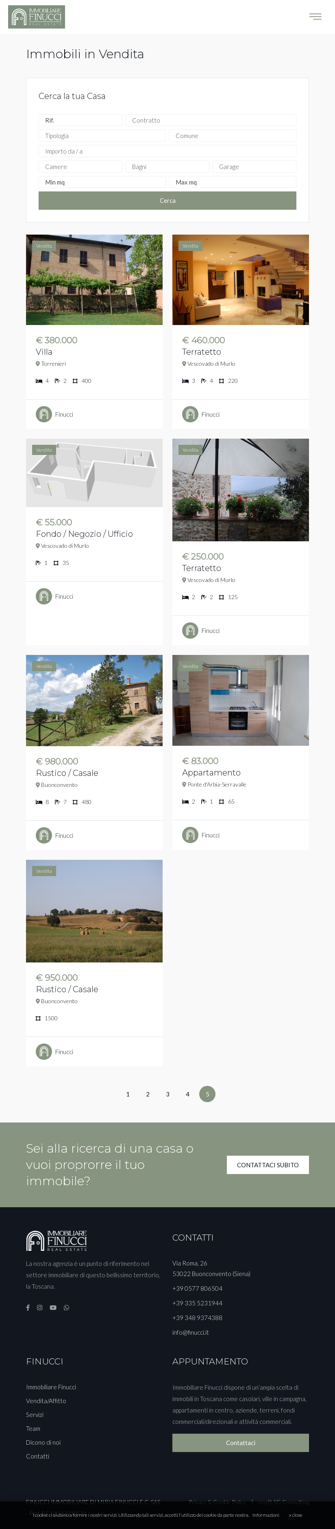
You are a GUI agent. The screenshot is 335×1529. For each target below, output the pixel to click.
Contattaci (240, 1442)
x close (295, 1515)
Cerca (168, 200)
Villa (44, 352)
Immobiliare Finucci (51, 1387)
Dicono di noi (43, 1442)
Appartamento (211, 773)
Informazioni (265, 1515)
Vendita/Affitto (46, 1400)
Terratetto (201, 352)
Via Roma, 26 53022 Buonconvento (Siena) (211, 1268)
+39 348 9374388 (197, 1317)
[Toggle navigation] (315, 17)
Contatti (37, 1456)
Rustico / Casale (67, 773)
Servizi (35, 1414)
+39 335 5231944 (197, 1303)
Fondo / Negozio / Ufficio (84, 534)
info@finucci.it (190, 1332)
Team (33, 1428)
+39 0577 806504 (197, 1288)
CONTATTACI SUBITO (268, 1164)
